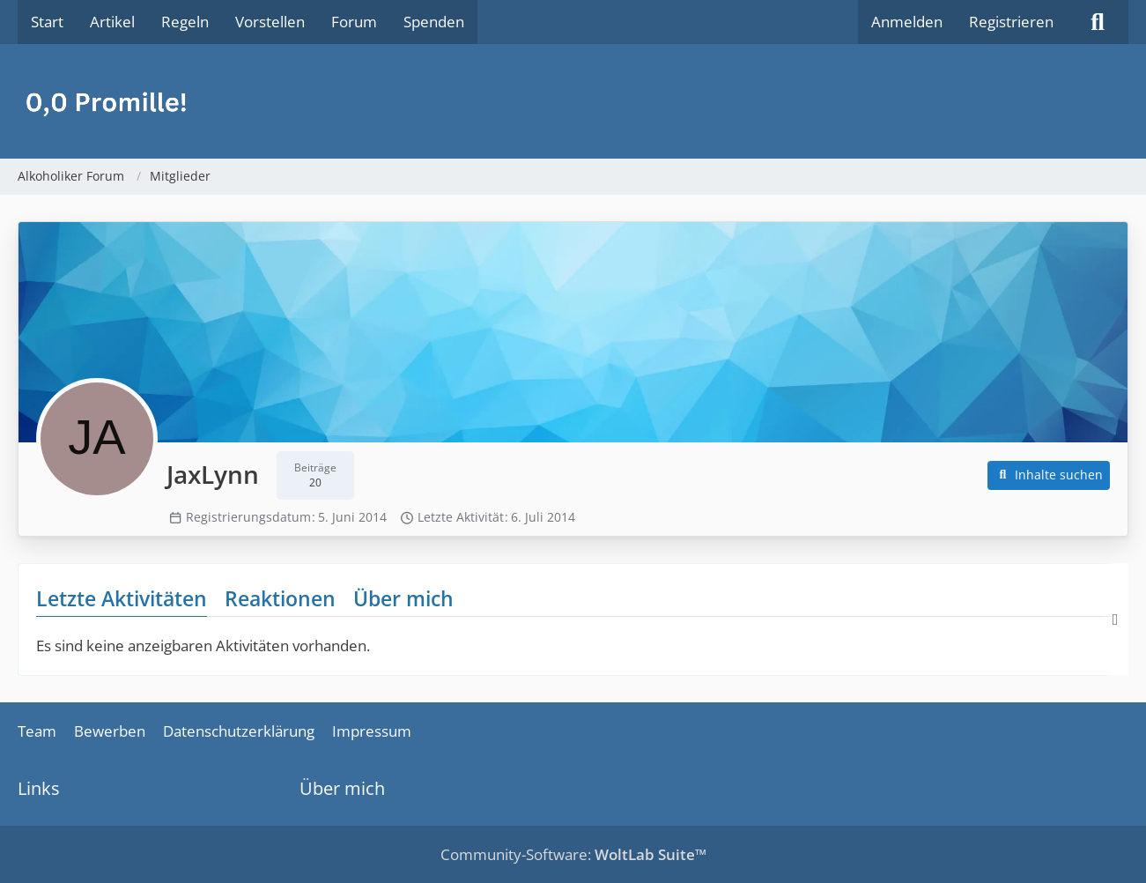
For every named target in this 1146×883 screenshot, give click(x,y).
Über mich (403, 598)
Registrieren (1011, 21)
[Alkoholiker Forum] (573, 101)
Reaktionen (280, 598)
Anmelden (907, 21)
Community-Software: (573, 854)
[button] (1049, 475)
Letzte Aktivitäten (121, 598)
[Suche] (1097, 22)
